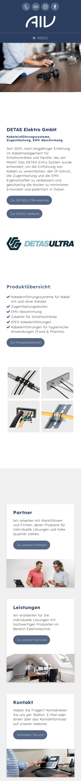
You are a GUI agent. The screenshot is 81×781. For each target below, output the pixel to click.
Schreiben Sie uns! (30, 735)
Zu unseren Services (32, 640)
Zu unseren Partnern (32, 545)
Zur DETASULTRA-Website (29, 200)
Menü (42, 38)
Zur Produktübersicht (26, 342)
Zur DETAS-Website (24, 214)
